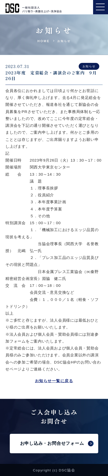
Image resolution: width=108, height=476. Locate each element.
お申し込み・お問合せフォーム (52, 443)
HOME (44, 41)
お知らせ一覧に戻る (54, 381)
